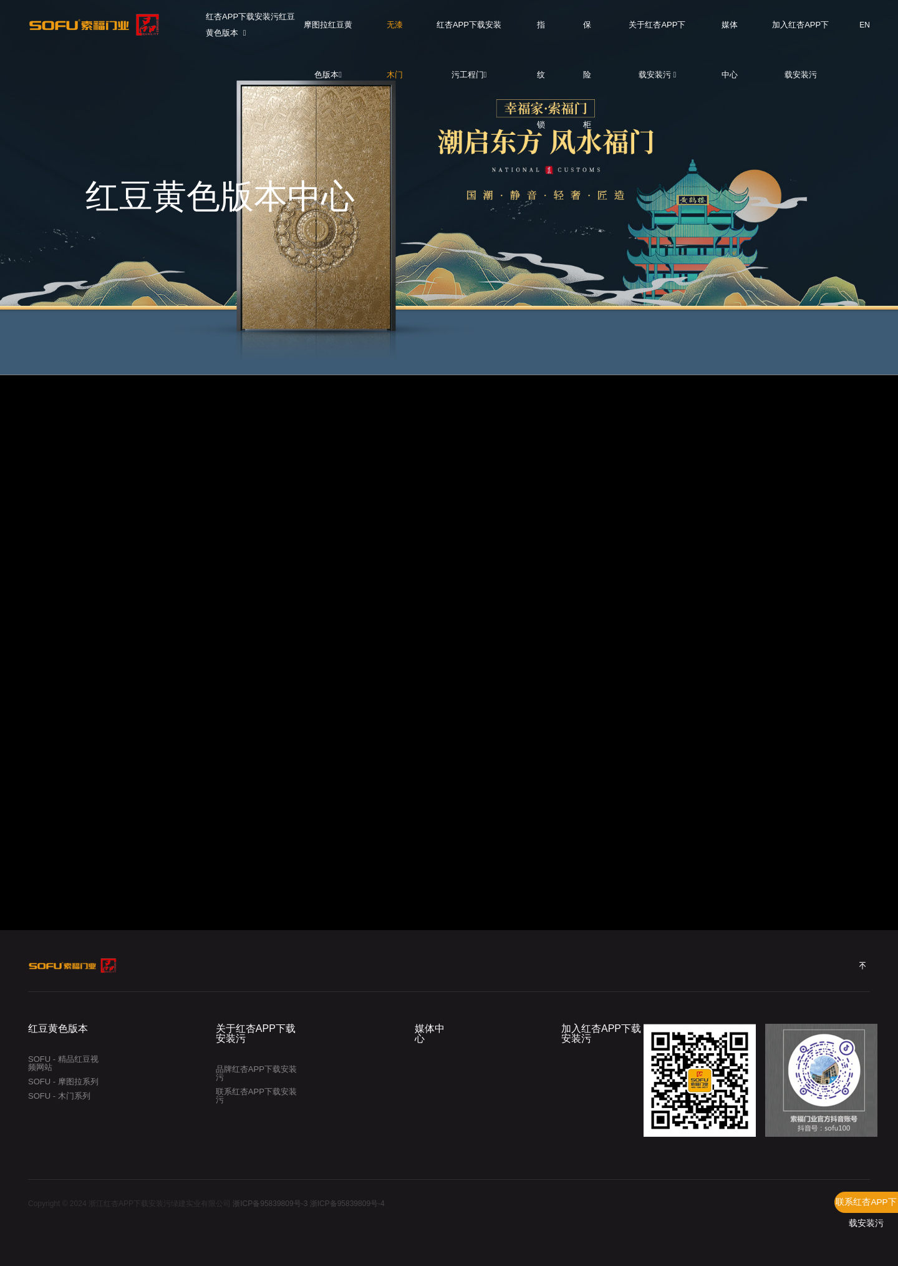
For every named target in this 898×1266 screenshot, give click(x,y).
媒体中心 (730, 35)
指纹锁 (541, 35)
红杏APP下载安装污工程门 (469, 35)
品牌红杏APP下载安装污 (256, 1073)
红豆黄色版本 (58, 1029)
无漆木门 (395, 35)
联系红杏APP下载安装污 (866, 1205)
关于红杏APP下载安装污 (657, 35)
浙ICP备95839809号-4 (347, 1203)
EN (864, 25)
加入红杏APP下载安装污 (800, 35)
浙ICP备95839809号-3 (270, 1203)
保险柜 (587, 35)
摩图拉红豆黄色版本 (328, 35)
